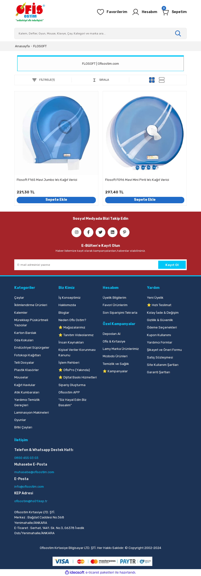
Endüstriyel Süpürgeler (31, 347)
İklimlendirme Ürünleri (30, 305)
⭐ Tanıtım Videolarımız (76, 335)
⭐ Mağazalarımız (71, 327)
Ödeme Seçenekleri (162, 327)
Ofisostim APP (69, 392)
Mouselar (21, 377)
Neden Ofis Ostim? (72, 320)
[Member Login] (144, 12)
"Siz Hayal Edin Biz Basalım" (72, 402)
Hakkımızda (67, 305)
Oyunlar (20, 420)
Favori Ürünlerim (115, 305)
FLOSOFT (40, 46)
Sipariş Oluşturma (72, 385)
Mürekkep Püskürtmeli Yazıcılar (31, 322)
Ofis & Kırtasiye (114, 341)
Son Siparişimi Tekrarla (120, 312)
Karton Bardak (25, 333)
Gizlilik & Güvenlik (160, 320)
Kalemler (21, 312)
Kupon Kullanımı (159, 335)
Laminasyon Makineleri (31, 412)
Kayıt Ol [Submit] (172, 264)
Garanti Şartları (158, 372)
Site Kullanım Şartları (162, 365)
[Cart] (174, 12)
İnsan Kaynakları (71, 342)
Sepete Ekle (56, 200)
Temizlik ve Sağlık (116, 364)
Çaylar (19, 297)
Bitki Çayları (23, 427)
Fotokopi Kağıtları (27, 355)
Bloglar (63, 312)
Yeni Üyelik (155, 297)
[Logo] (30, 12)
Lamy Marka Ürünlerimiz (121, 349)
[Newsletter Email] (100, 264)
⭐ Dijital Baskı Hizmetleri (77, 377)
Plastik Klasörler (26, 370)
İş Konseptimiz (69, 297)
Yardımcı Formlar (159, 342)
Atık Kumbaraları (26, 392)
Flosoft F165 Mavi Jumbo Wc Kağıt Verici (47, 180)
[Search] (100, 33)
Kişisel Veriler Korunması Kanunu (77, 352)
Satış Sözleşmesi (160, 357)
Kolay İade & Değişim (163, 312)
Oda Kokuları (23, 340)
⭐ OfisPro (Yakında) (74, 370)
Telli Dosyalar (24, 362)
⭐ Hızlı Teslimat (159, 305)
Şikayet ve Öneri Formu (164, 350)
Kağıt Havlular (24, 385)
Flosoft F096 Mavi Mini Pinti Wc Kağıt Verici (137, 180)
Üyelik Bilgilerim (114, 297)
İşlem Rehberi (68, 362)
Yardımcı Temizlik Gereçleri (27, 402)
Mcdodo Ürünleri (115, 356)
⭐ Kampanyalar (115, 371)
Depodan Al (111, 334)
